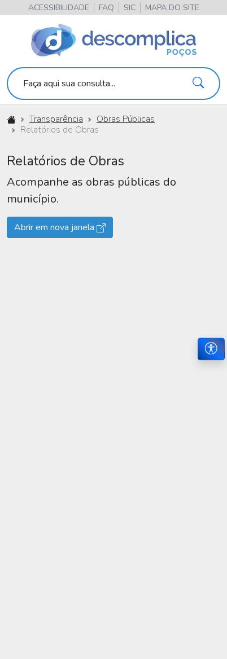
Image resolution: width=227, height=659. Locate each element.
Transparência (56, 119)
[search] (113, 83)
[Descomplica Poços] (114, 40)
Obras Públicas (126, 119)
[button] (172, 7)
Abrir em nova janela (60, 227)
